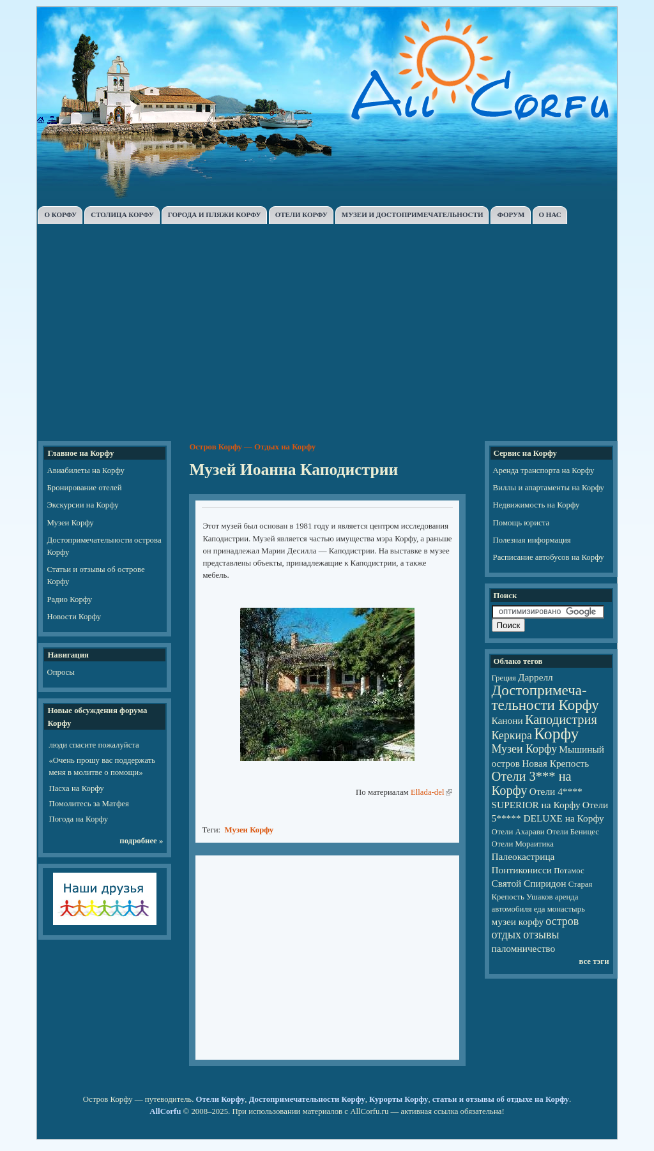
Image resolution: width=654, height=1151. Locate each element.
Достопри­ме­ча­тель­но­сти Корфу (545, 697)
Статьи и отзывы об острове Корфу (95, 575)
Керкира (512, 735)
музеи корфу (518, 921)
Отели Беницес (573, 831)
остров (562, 921)
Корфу (556, 734)
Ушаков (539, 896)
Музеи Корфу (70, 522)
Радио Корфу (69, 599)
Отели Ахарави (518, 831)
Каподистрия (561, 719)
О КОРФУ (60, 214)
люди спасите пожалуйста (94, 745)
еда (539, 909)
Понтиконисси (522, 869)
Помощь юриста (521, 522)
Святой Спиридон (529, 883)
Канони (507, 720)
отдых (506, 934)
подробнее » (141, 840)
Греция (504, 677)
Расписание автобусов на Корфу (548, 557)
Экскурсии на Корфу (82, 504)
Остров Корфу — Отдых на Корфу (252, 446)
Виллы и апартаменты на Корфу (549, 487)
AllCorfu (165, 1111)
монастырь (566, 909)
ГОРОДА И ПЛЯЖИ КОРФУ (214, 214)
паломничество (524, 948)
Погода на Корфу (78, 819)
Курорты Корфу (398, 1099)
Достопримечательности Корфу (307, 1099)
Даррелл (535, 677)
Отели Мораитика (523, 843)
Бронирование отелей (84, 487)
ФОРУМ (510, 214)
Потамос (569, 870)
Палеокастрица (523, 856)
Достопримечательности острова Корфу (104, 546)
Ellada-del (428, 792)
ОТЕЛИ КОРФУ (301, 214)
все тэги (594, 961)
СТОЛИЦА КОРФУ (122, 214)
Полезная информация (532, 540)
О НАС (550, 214)
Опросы (60, 672)
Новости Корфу (74, 616)
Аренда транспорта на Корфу (544, 470)
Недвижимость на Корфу (536, 504)
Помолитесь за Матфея (88, 803)
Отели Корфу (220, 1099)
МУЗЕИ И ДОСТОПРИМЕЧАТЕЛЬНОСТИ (412, 214)
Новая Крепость (555, 763)
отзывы (541, 934)
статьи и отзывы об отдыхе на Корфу (500, 1099)
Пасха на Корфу (76, 788)
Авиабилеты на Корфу (85, 470)
